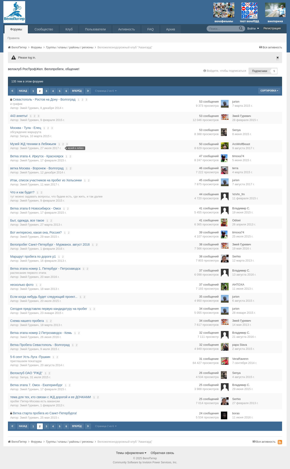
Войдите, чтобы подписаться (226, 70)
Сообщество (44, 29)
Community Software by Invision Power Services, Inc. (145, 462)
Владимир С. (241, 208)
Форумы (16, 29)
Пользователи (95, 29)
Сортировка (269, 90)
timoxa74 (238, 156)
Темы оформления (131, 453)
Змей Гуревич (29, 108)
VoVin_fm (238, 194)
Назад (23, 91)
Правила (13, 38)
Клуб (69, 29)
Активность (126, 29)
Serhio (236, 256)
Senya (24, 136)
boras (236, 413)
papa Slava (239, 344)
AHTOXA (238, 284)
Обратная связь (162, 453)
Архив (170, 29)
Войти (253, 28)
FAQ (150, 29)
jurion (235, 101)
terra (235, 168)
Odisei (236, 220)
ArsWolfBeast (241, 144)
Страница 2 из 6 (105, 90)
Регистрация (272, 28)
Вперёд (77, 91)
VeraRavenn (240, 358)
